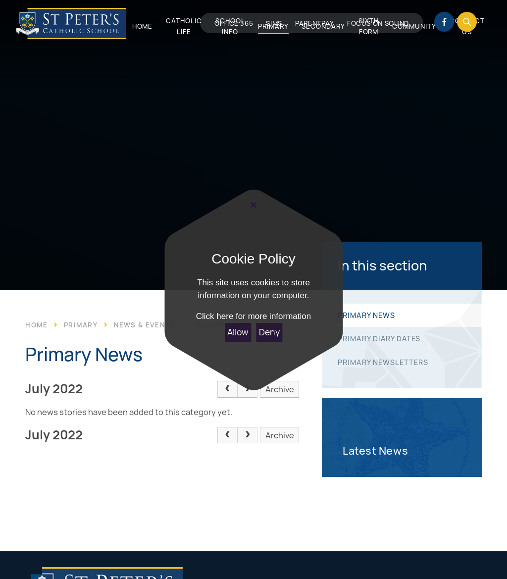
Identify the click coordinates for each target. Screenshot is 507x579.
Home (36, 324)
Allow (238, 332)
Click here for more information (253, 316)
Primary (81, 324)
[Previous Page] (227, 389)
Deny (269, 332)
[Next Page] (247, 389)
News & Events (144, 324)
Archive (279, 389)
